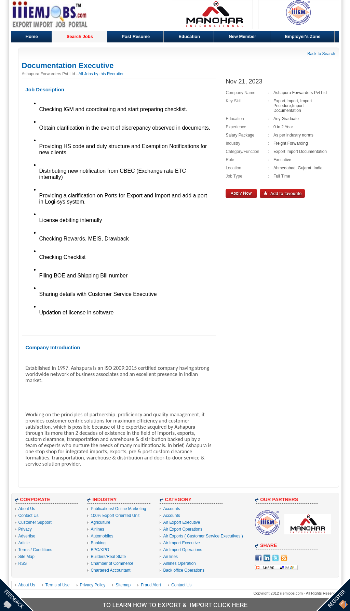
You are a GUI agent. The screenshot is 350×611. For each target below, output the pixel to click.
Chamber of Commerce (112, 563)
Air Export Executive (181, 522)
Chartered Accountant (110, 570)
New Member (242, 36)
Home (32, 36)
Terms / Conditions (35, 549)
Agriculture (100, 522)
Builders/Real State (108, 556)
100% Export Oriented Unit (115, 515)
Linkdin (267, 558)
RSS (22, 563)
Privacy (25, 529)
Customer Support (35, 522)
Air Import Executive (181, 543)
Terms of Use (57, 585)
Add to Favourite (282, 193)
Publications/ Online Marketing (118, 508)
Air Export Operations (182, 529)
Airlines (97, 529)
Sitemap (123, 585)
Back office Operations (183, 570)
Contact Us (28, 515)
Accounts (171, 508)
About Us (26, 508)
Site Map (26, 556)
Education (189, 36)
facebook (258, 558)
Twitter (275, 558)
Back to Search (321, 53)
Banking (98, 543)
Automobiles (102, 536)
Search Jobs (80, 36)
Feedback (17, 594)
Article (24, 543)
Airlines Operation (179, 563)
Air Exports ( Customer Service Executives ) (203, 536)
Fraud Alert (151, 585)
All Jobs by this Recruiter (101, 74)
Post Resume (136, 36)
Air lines (170, 556)
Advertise (27, 536)
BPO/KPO (100, 549)
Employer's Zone (302, 36)
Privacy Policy (93, 585)
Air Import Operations (182, 549)
